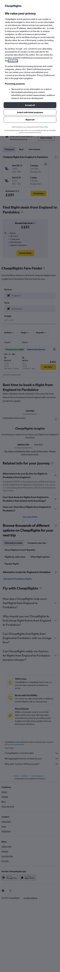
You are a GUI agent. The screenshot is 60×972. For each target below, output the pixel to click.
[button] (30, 105)
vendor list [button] (13, 61)
